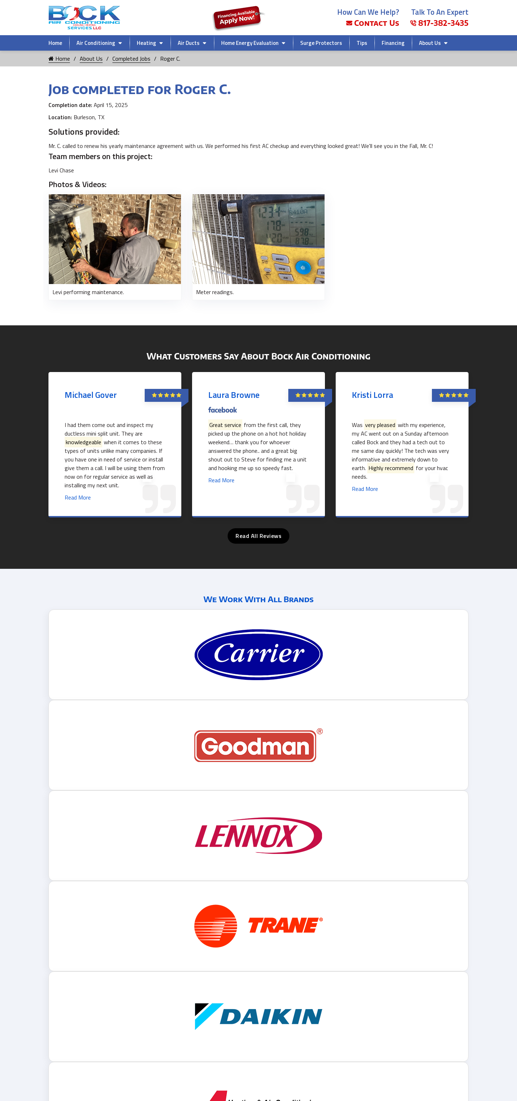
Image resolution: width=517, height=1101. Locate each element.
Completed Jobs (131, 58)
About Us (430, 43)
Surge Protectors (321, 43)
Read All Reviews (258, 535)
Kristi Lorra (372, 394)
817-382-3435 (439, 23)
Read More (78, 497)
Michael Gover (91, 394)
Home (55, 43)
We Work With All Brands (259, 599)
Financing (393, 43)
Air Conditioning (95, 43)
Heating (146, 43)
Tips (362, 43)
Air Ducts (189, 43)
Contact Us (372, 23)
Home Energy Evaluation (250, 43)
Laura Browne (234, 394)
